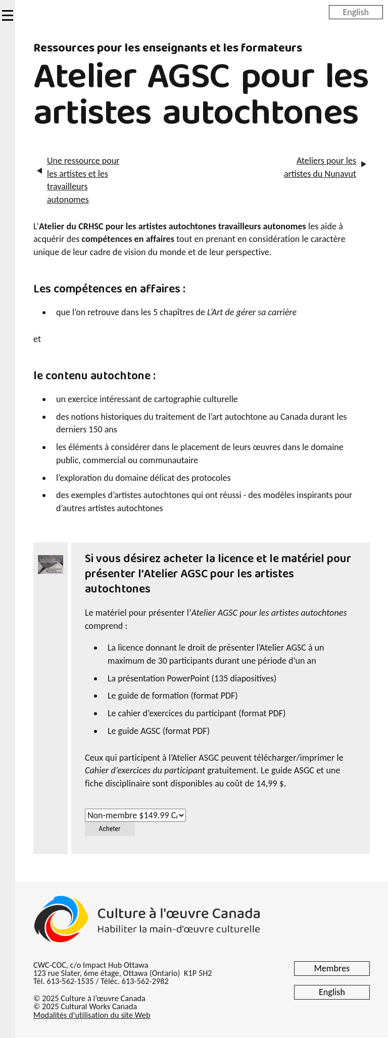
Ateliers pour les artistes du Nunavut (320, 167)
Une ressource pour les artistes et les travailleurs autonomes (83, 180)
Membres (332, 968)
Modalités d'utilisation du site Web (91, 1015)
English (356, 11)
